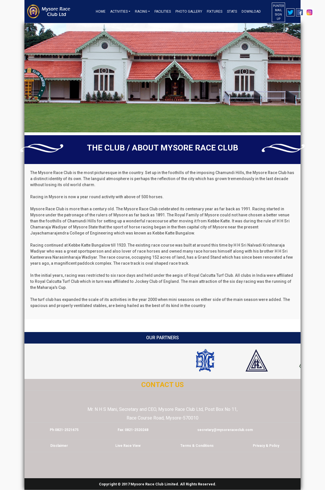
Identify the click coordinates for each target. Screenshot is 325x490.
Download (251, 11)
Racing (141, 11)
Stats (232, 11)
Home (101, 11)
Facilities (162, 11)
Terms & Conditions (197, 446)
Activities (119, 11)
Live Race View (128, 446)
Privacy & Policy (266, 446)
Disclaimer (59, 446)
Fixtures (214, 11)
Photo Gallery (188, 11)
